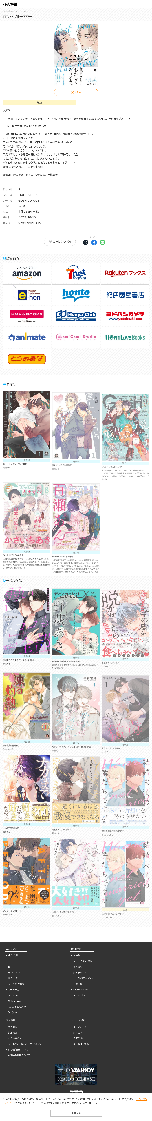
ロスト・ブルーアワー (29, 195)
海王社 (22, 206)
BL (20, 189)
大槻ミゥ (7, 110)
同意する (76, 1113)
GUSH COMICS (28, 200)
